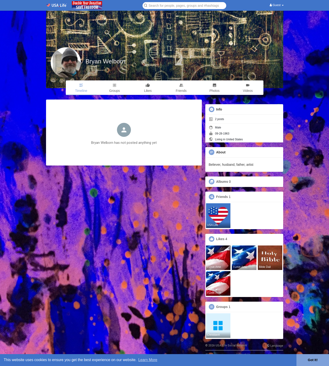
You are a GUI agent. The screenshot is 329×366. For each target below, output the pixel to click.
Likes (220, 239)
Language (275, 345)
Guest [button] (277, 5)
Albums (222, 181)
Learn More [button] (147, 360)
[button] (184, 5)
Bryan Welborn (106, 61)
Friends (222, 197)
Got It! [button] (313, 360)
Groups (222, 307)
